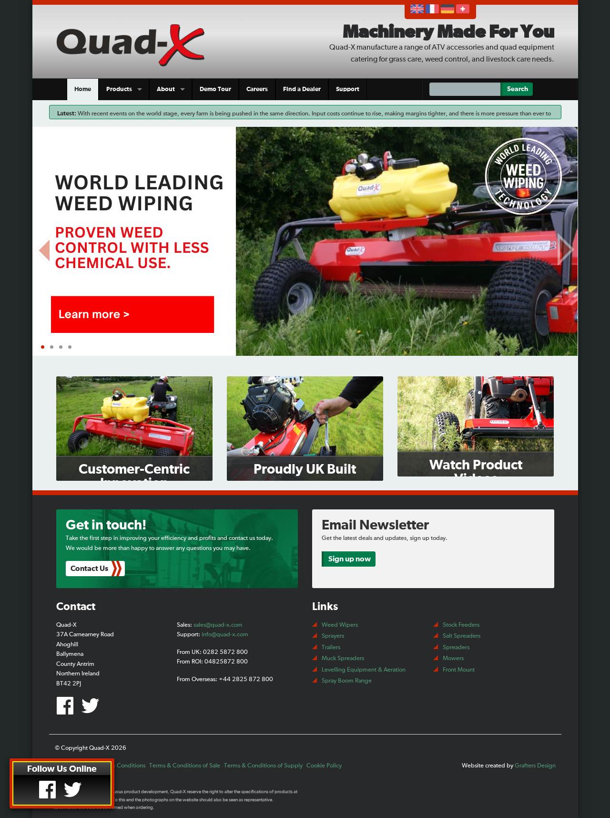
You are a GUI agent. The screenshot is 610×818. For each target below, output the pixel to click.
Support (347, 89)
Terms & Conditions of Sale (184, 766)
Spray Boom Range (347, 681)
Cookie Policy (324, 766)
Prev (44, 247)
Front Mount (459, 670)
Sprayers (333, 636)
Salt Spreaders (461, 636)
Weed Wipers (340, 625)
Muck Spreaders (343, 658)
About (166, 89)
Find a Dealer (302, 89)
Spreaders (456, 647)
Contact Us (89, 568)
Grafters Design (535, 766)
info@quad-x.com (225, 635)
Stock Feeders (461, 625)
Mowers (453, 658)
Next (566, 247)
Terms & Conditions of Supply (263, 766)
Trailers (331, 647)
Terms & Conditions (119, 766)
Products (119, 89)
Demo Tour (215, 89)
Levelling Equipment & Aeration (364, 670)
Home (82, 89)
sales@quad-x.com (218, 625)
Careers (257, 89)
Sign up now (349, 559)
